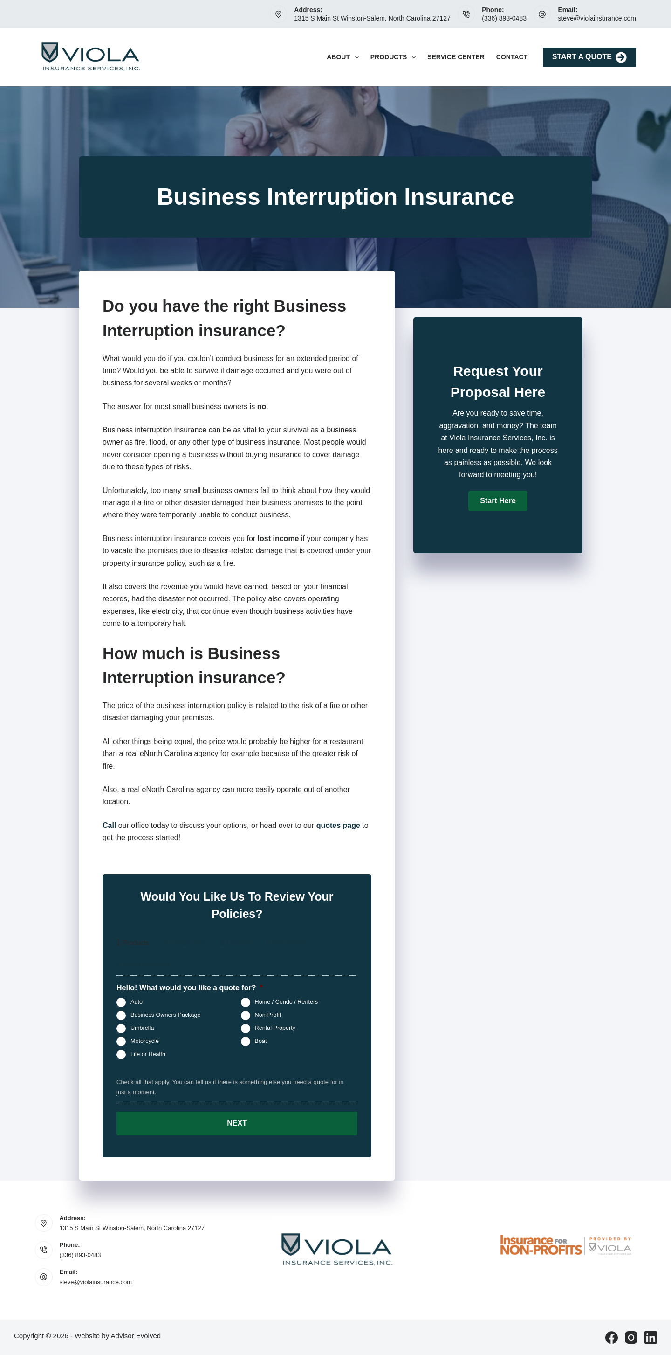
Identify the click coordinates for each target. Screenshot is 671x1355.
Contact (511, 57)
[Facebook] (611, 1337)
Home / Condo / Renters (286, 1002)
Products (394, 57)
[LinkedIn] (650, 1337)
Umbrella (142, 1028)
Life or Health (147, 1054)
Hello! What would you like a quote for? (189, 988)
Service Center (456, 57)
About (345, 57)
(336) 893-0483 (504, 18)
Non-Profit (268, 1015)
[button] (497, 501)
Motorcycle (144, 1041)
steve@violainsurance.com (597, 18)
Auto (136, 1002)
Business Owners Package (165, 1015)
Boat (261, 1041)
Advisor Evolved (136, 1335)
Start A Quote (589, 57)
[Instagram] (631, 1337)
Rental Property (275, 1028)
